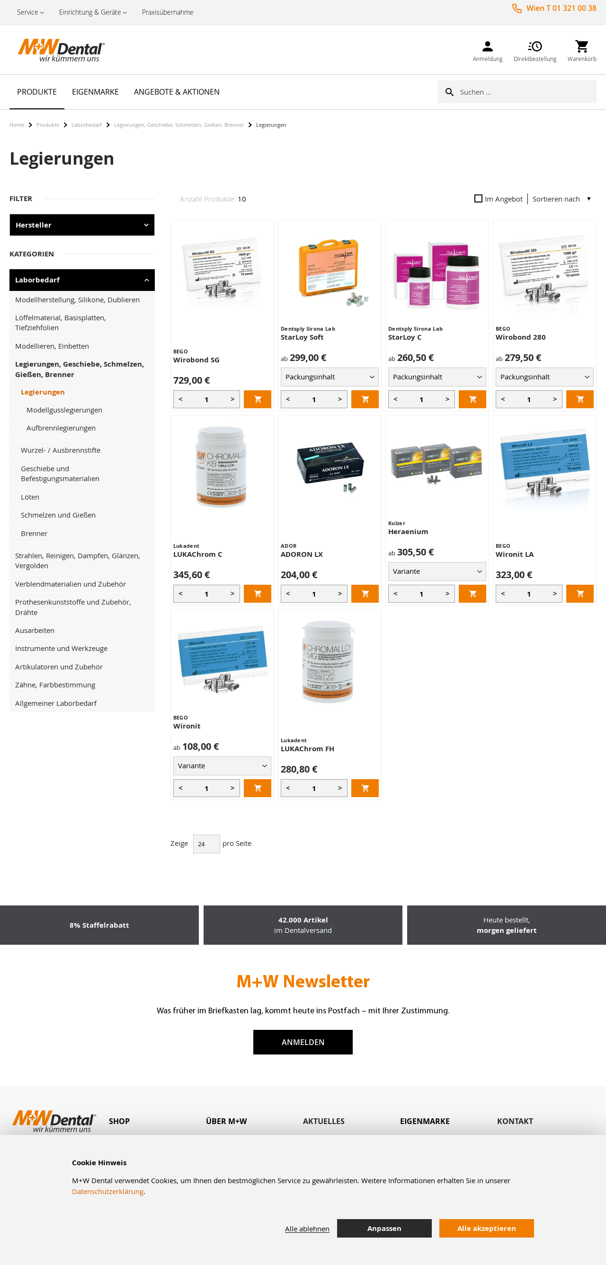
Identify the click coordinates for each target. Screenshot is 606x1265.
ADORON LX (302, 554)
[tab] (157, 1121)
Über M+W (226, 1121)
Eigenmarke (425, 1121)
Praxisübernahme (168, 12)
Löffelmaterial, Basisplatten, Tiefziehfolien (60, 322)
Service (27, 12)
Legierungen (43, 392)
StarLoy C (405, 337)
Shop (119, 1121)
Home (16, 124)
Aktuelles (324, 1121)
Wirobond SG (196, 360)
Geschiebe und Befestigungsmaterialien (60, 473)
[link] (487, 49)
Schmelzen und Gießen (58, 514)
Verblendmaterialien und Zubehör (70, 584)
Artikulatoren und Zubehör (59, 666)
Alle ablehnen (307, 1228)
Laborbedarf (86, 124)
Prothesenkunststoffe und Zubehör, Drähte (73, 606)
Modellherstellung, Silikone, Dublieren (77, 299)
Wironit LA (515, 554)
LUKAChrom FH (307, 749)
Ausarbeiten (34, 630)
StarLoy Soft (302, 337)
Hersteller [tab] (34, 225)
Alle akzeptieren (486, 1228)
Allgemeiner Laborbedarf (56, 703)
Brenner (34, 533)
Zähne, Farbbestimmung (55, 684)
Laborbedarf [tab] (37, 280)
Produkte (47, 124)
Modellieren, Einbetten (52, 346)
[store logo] (56, 49)
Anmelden (303, 1042)
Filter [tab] (20, 198)
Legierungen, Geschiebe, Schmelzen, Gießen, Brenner (179, 124)
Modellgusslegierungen (64, 409)
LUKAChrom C (198, 554)
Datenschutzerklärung (107, 1191)
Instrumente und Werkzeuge (61, 648)
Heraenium (408, 531)
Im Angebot (498, 198)
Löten (30, 496)
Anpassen (384, 1228)
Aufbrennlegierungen (61, 427)
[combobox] (528, 91)
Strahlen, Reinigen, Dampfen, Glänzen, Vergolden (77, 560)
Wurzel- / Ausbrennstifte (60, 450)
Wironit (187, 726)
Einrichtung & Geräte (90, 12)
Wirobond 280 (521, 337)
